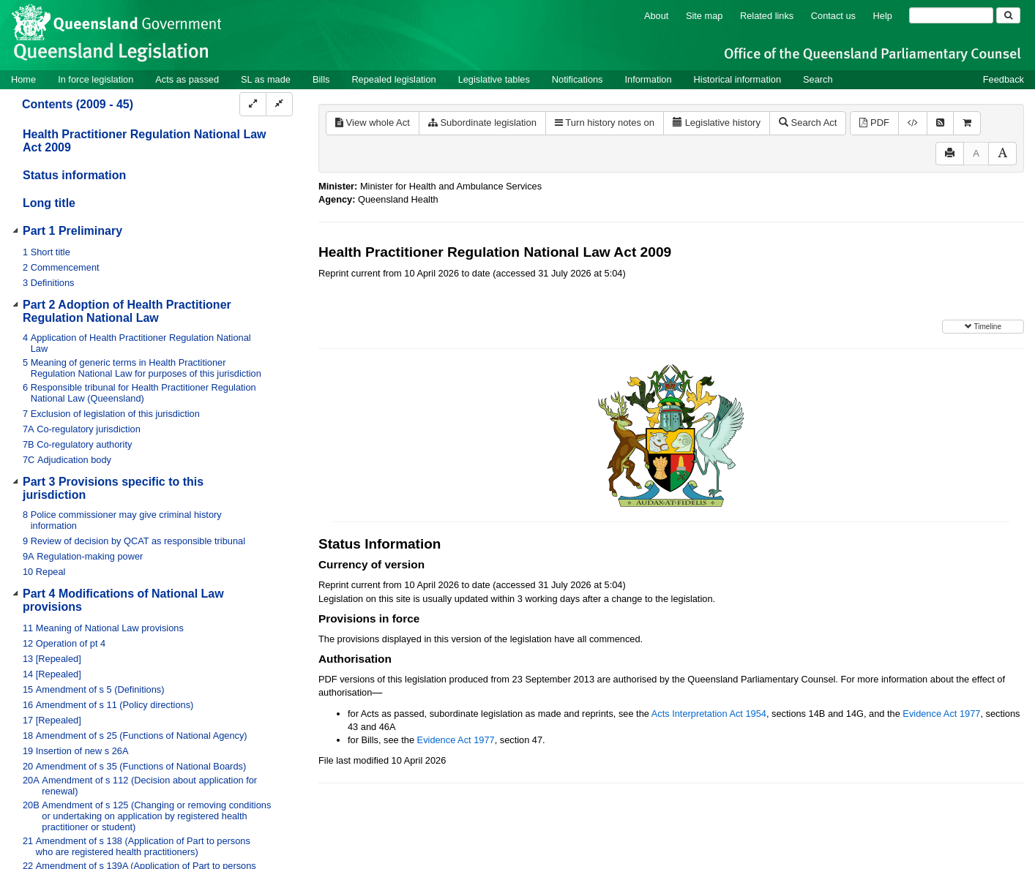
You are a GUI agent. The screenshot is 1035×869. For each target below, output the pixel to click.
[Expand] (252, 104)
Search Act (808, 122)
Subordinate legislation (482, 122)
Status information (74, 175)
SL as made (266, 79)
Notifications (577, 79)
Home (23, 79)
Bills (321, 79)
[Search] (951, 15)
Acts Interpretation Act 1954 (708, 713)
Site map (704, 15)
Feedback (1003, 79)
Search (818, 79)
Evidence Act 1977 (941, 713)
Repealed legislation (393, 79)
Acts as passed (187, 79)
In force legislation (95, 79)
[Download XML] (912, 123)
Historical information (737, 79)
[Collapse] (279, 104)
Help (882, 15)
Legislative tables (494, 79)
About (656, 15)
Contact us (833, 15)
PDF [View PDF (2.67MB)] (874, 122)
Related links (766, 15)
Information (648, 79)
